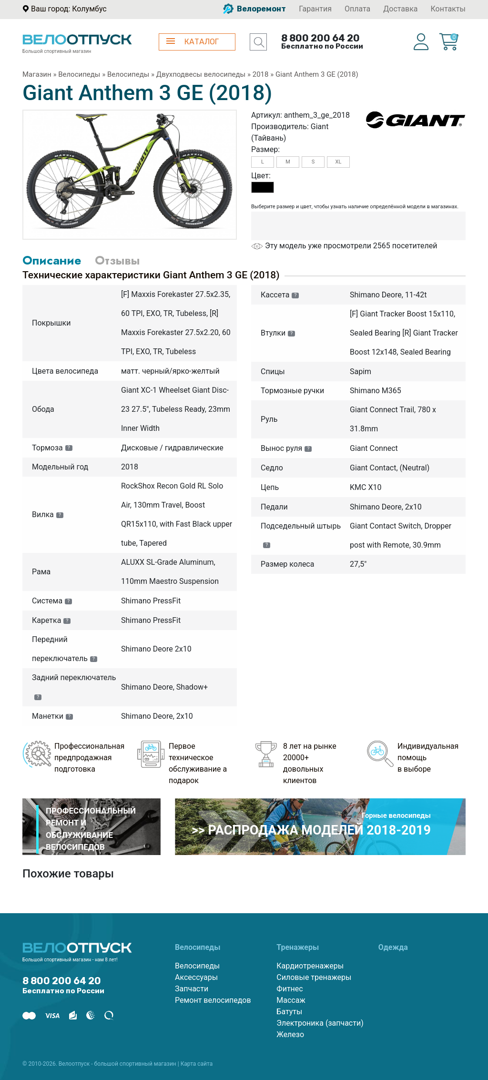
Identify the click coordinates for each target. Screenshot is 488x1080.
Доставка (400, 8)
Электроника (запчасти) (319, 1023)
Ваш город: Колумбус (69, 8)
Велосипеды (79, 74)
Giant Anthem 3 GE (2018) (316, 74)
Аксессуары (196, 977)
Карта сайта (197, 1063)
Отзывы (117, 260)
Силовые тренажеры (313, 977)
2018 (261, 74)
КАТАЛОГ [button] (192, 41)
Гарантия (315, 8)
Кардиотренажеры (310, 965)
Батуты (289, 1011)
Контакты (448, 8)
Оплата (357, 8)
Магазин (36, 74)
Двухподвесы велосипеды (200, 74)
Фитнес (289, 988)
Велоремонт (254, 8)
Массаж (290, 1000)
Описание (51, 260)
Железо (290, 1034)
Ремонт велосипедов (213, 1000)
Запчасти (191, 988)
